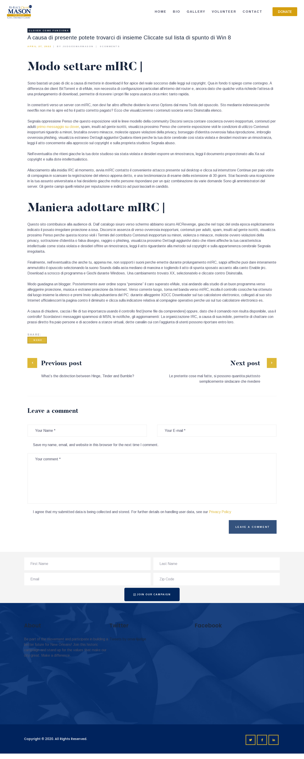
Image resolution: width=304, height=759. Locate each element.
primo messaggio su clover (58, 127)
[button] (285, 11)
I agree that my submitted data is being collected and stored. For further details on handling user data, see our (132, 512)
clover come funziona (49, 30)
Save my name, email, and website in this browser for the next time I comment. (96, 445)
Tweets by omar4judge (127, 639)
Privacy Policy (220, 512)
